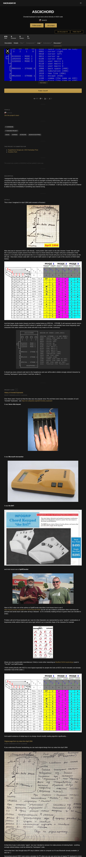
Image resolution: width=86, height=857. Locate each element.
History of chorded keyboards (13, 393)
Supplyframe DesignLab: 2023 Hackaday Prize (7, 51)
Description (8, 43)
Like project (51, 25)
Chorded (14, 134)
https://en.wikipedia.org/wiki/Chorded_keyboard (37, 401)
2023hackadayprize (35, 134)
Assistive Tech (12, 152)
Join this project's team (11, 115)
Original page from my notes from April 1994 (18, 741)
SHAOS (43, 20)
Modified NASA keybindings (64, 662)
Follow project (36, 25)
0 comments (24, 395)
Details (16, 43)
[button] (81, 3)
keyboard (23, 134)
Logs (39, 43)
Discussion (58, 43)
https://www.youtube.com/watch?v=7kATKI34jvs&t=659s (22, 609)
